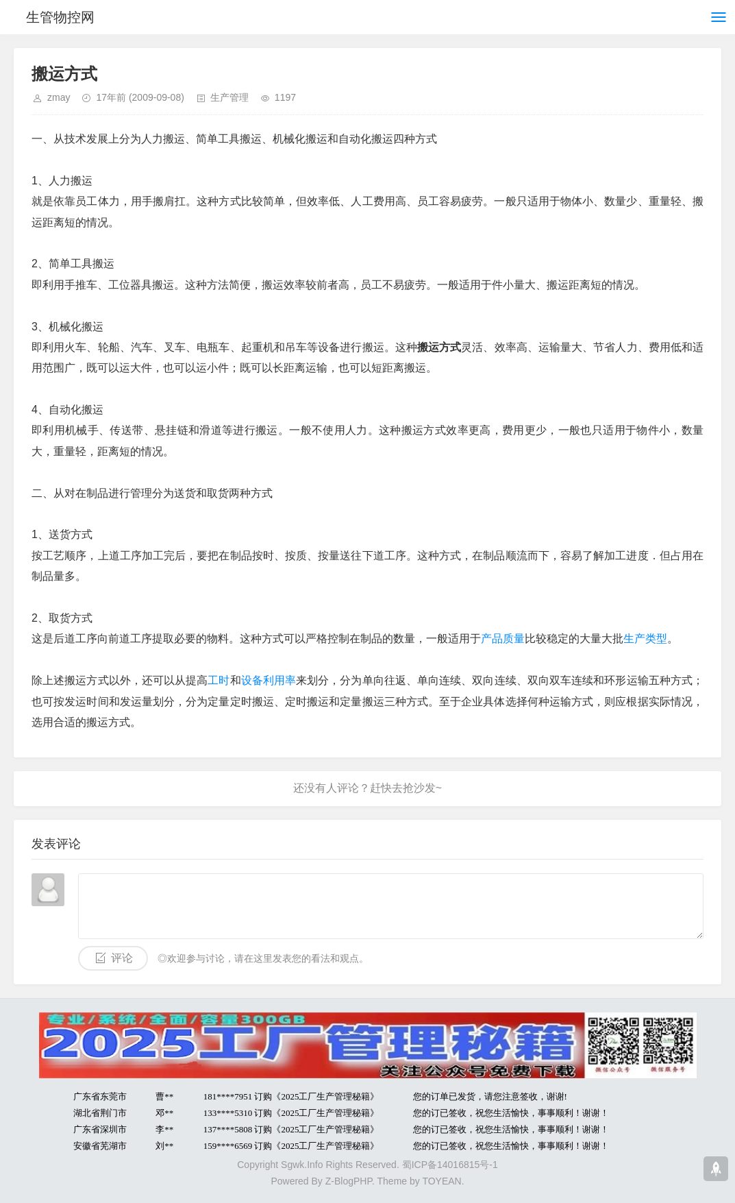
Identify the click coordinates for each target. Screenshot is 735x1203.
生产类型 (645, 638)
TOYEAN (441, 1181)
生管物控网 (60, 17)
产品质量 (503, 638)
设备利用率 (268, 680)
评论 (122, 958)
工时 (218, 680)
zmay (58, 97)
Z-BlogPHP (348, 1181)
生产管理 (229, 97)
